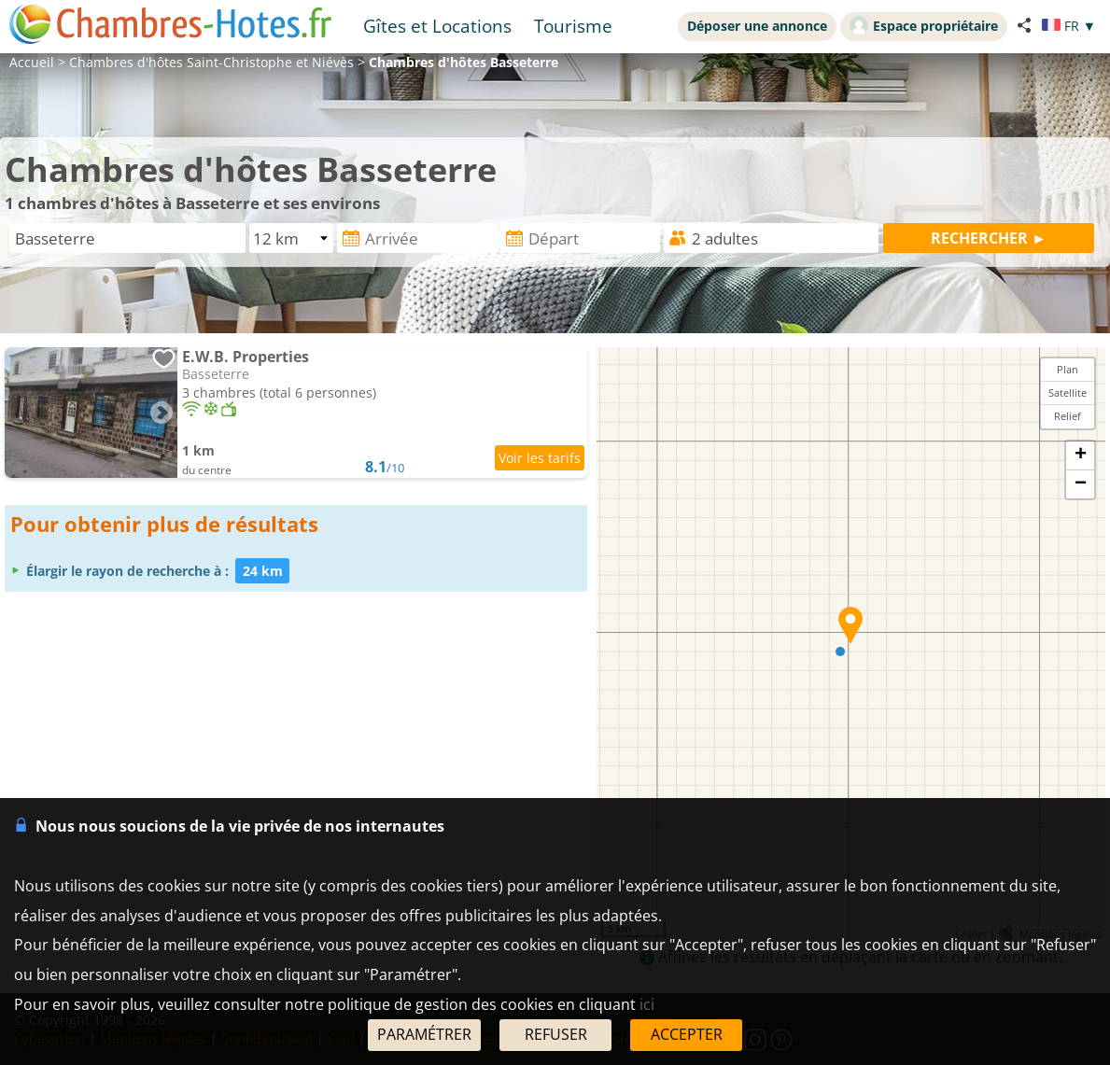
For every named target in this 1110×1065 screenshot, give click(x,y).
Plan (1067, 369)
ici (646, 1004)
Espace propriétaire (924, 25)
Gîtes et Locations (437, 25)
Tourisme (573, 25)
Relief (1067, 416)
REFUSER (556, 1034)
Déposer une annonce (757, 26)
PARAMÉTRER (424, 1034)
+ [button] (1081, 455)
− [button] (1081, 484)
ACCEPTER (687, 1034)
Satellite (1067, 392)
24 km (263, 571)
